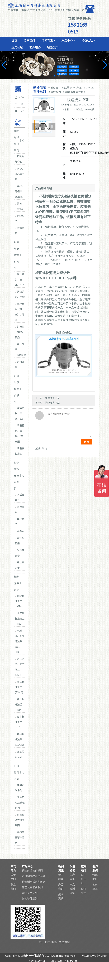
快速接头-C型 (52, 398)
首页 (14, 40)
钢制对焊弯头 (19, 158)
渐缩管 (19, 531)
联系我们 (52, 47)
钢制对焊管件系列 (32, 870)
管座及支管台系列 (32, 887)
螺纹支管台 (19, 564)
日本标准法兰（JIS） (19, 722)
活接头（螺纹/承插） (19, 332)
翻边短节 (19, 218)
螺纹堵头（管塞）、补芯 (20, 311)
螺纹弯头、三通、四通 (20, 279)
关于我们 (29, 40)
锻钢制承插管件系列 (33, 881)
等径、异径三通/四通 (19, 191)
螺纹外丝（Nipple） (20, 349)
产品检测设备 (72, 889)
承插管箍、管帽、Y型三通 (19, 433)
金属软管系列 (19, 754)
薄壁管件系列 (19, 787)
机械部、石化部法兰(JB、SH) (20, 641)
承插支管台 (19, 497)
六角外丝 (19, 364)
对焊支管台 (19, 552)
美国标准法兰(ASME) (19, 687)
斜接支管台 (19, 509)
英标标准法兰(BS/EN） (20, 739)
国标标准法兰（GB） (19, 601)
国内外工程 (83, 879)
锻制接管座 (19, 540)
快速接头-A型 (52, 402)
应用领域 (17, 47)
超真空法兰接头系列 (20, 820)
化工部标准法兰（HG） (20, 618)
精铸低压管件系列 (20, 837)
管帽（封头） (20, 206)
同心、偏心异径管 (20, 174)
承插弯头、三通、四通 (20, 413)
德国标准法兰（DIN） (19, 704)
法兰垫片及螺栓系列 (20, 802)
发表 (86, 442)
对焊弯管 (19, 230)
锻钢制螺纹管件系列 (33, 876)
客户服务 (35, 47)
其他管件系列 (29, 898)
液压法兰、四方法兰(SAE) (20, 666)
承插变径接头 (19, 451)
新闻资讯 (47, 40)
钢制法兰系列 (29, 893)
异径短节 (19, 521)
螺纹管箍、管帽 (20, 294)
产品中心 (67, 40)
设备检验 (86, 40)
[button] (52, 75)
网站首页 (66, 87)
